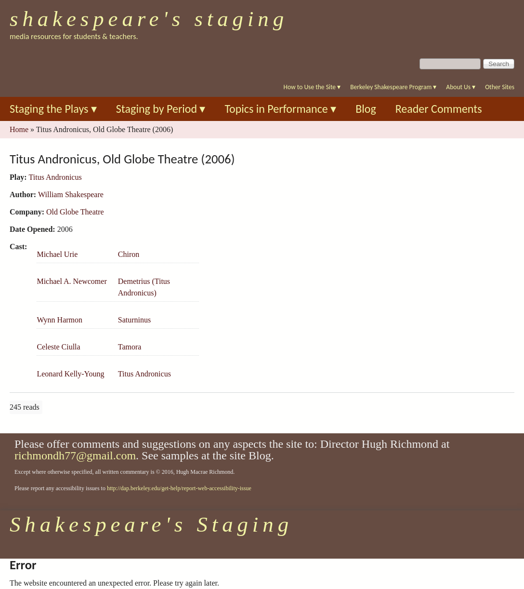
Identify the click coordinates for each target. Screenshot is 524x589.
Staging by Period (161, 109)
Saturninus (134, 320)
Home (19, 129)
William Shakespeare (71, 194)
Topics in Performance (280, 109)
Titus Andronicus (55, 177)
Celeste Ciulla (58, 347)
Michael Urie (57, 254)
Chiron (128, 254)
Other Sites (499, 87)
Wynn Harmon (59, 320)
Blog (365, 109)
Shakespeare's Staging (149, 19)
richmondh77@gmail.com (75, 455)
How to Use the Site (312, 87)
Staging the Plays (53, 109)
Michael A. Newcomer (71, 281)
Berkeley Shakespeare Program (393, 87)
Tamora (130, 347)
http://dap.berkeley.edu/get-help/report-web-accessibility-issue (179, 488)
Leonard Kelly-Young (70, 374)
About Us (460, 87)
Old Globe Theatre (75, 212)
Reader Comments (438, 109)
